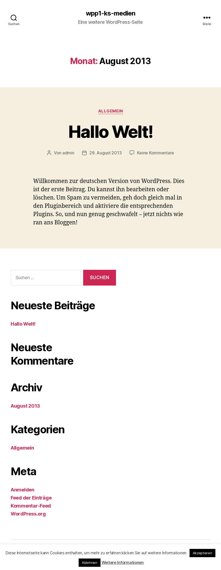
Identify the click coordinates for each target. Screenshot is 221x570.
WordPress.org (28, 514)
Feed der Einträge (31, 498)
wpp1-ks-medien (110, 13)
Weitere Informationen (123, 562)
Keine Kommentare (155, 152)
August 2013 (25, 406)
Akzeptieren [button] (202, 553)
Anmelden (22, 490)
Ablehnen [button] (89, 562)
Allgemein (110, 111)
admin (68, 152)
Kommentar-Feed (31, 506)
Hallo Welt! (110, 131)
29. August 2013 (105, 152)
